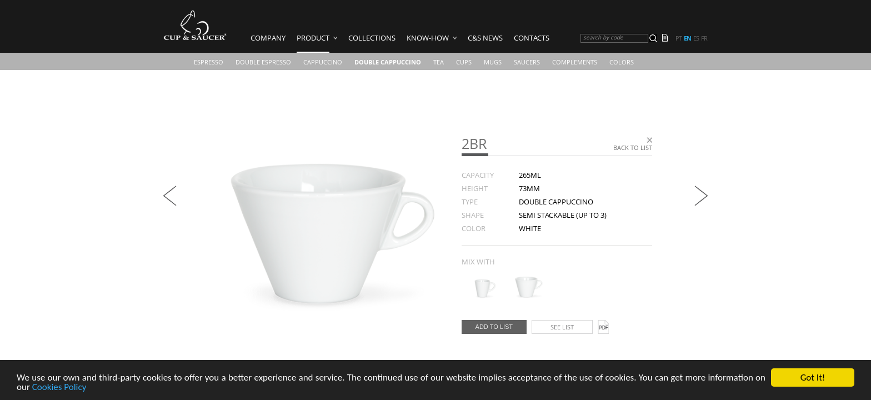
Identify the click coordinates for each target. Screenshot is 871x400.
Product (313, 38)
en (687, 38)
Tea (438, 62)
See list (562, 327)
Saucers (527, 62)
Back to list (632, 147)
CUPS (464, 62)
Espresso (208, 62)
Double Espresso (263, 62)
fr (704, 38)
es (696, 38)
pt (678, 38)
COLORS (621, 62)
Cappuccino (322, 62)
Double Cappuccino (387, 62)
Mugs (493, 62)
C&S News (485, 38)
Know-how (428, 38)
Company (268, 38)
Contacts (531, 38)
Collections (372, 38)
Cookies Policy (59, 388)
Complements (574, 62)
